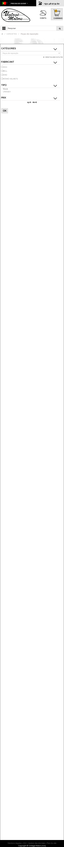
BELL (5, 71)
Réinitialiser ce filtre (54, 57)
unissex (7, 92)
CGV (25, 843)
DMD (5, 75)
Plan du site (51, 843)
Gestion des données (36, 843)
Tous (5, 89)
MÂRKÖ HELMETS (10, 79)
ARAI (5, 67)
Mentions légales (15, 843)
